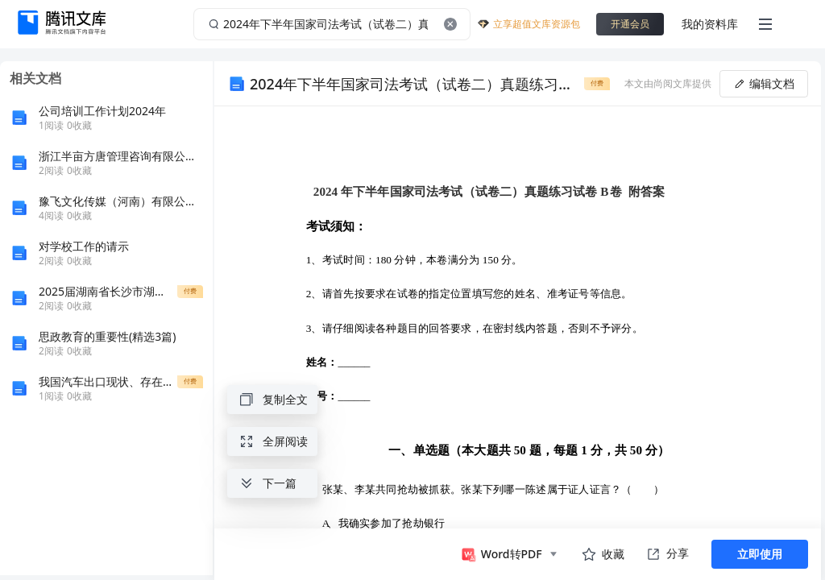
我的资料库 (710, 23)
